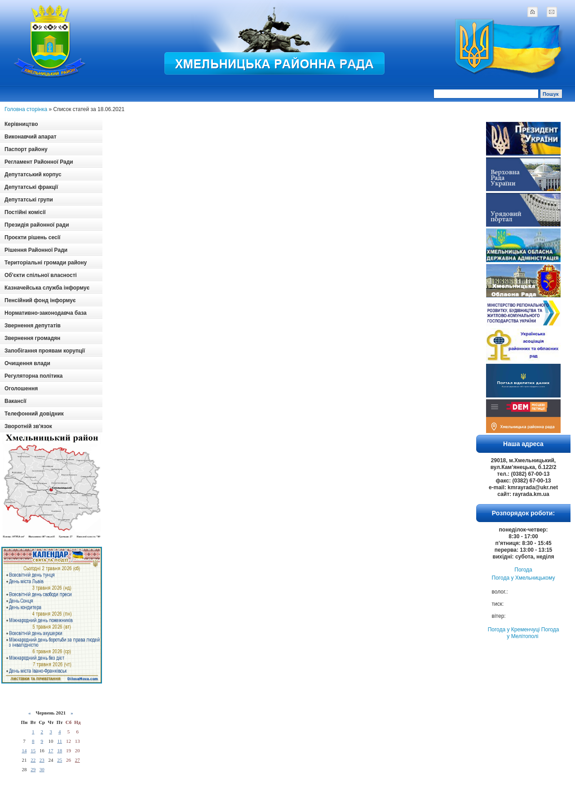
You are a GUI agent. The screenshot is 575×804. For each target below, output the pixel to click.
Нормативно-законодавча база (45, 313)
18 (59, 750)
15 (33, 750)
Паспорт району (26, 149)
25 (59, 760)
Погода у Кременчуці (514, 629)
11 (59, 741)
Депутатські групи (28, 200)
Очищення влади (27, 363)
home (532, 12)
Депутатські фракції (31, 187)
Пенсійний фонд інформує (40, 300)
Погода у (523, 578)
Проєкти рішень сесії (32, 237)
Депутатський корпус (33, 174)
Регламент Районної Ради (38, 162)
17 (50, 750)
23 (42, 760)
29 (33, 769)
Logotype (50, 41)
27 (77, 760)
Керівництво (21, 124)
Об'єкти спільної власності (40, 275)
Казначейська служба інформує (46, 288)
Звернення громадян (32, 338)
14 (24, 750)
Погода (523, 570)
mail (552, 12)
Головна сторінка (25, 109)
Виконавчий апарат (30, 137)
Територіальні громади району (45, 262)
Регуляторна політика (33, 376)
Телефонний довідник (34, 414)
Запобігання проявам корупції (44, 351)
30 (42, 769)
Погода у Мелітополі (533, 632)
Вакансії (15, 401)
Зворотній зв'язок (28, 426)
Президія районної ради (36, 225)
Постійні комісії (25, 212)
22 (33, 760)
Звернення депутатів (32, 325)
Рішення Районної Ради (35, 250)
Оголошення (21, 388)
